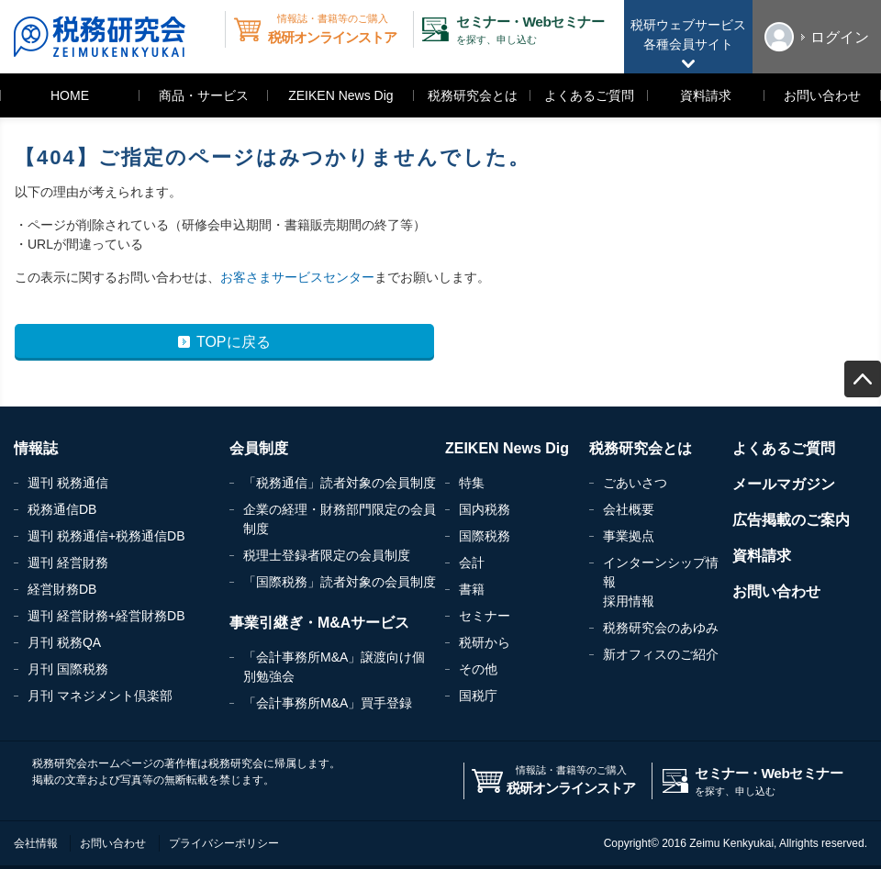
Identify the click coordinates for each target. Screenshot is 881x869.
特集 (472, 482)
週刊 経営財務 (68, 562)
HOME (69, 95)
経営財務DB (62, 589)
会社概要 (628, 509)
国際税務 (484, 536)
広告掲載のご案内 (791, 520)
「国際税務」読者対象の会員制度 (339, 581)
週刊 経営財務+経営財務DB (106, 615)
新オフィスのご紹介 (661, 654)
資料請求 (705, 95)
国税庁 (478, 695)
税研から (484, 642)
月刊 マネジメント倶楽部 (100, 695)
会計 (472, 562)
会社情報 (36, 843)
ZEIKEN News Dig (340, 95)
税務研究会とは (473, 95)
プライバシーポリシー (224, 843)
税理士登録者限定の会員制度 (326, 555)
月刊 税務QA (64, 642)
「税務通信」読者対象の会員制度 (339, 482)
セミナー (484, 615)
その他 (478, 669)
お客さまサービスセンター (297, 277)
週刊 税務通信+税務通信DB (106, 536)
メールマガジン (783, 484)
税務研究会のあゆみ (661, 627)
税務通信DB (62, 509)
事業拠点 (628, 536)
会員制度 (258, 448)
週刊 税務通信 (68, 482)
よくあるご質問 (589, 95)
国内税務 (484, 509)
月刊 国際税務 (68, 669)
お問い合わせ (822, 95)
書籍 (472, 589)
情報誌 (36, 448)
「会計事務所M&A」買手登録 (327, 703)
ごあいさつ (635, 482)
